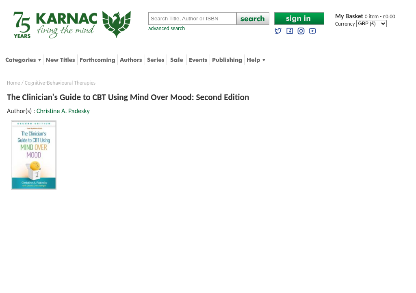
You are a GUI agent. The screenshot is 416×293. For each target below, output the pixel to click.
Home (13, 82)
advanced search (166, 28)
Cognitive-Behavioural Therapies (60, 82)
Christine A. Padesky (63, 111)
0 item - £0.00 (365, 16)
